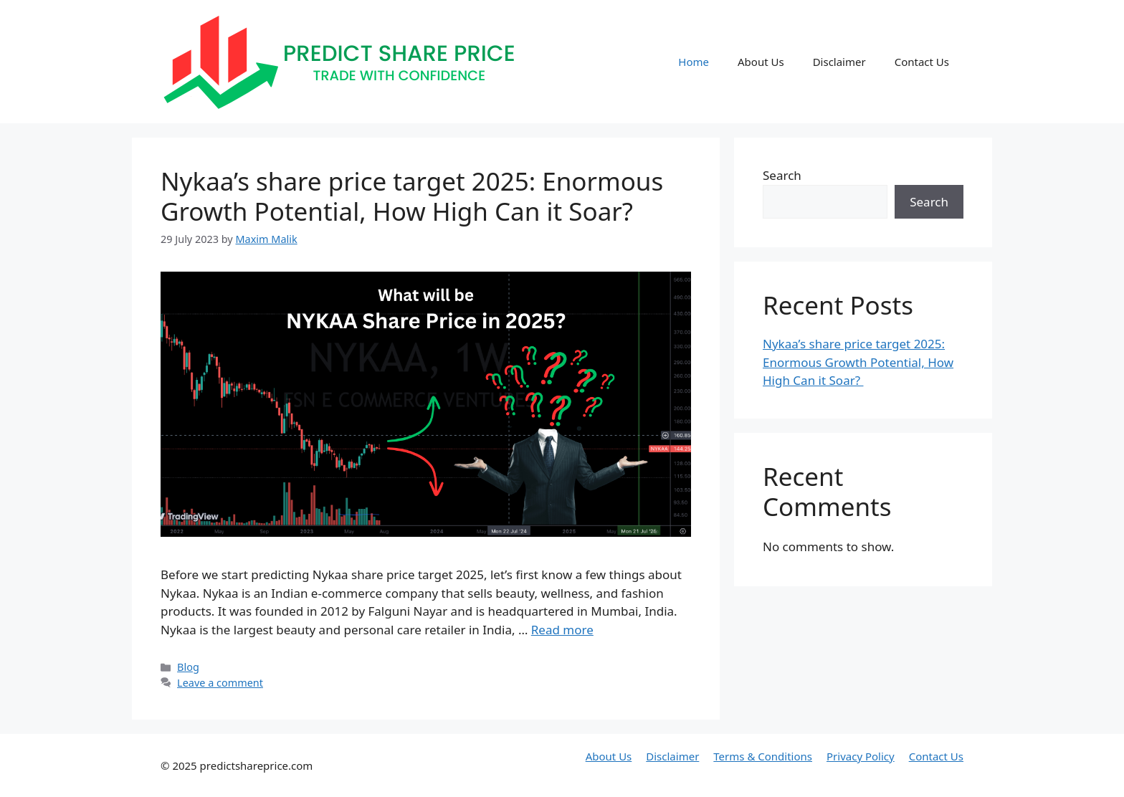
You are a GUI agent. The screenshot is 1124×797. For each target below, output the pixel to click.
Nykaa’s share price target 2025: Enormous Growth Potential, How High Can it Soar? (412, 196)
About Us (761, 61)
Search (782, 175)
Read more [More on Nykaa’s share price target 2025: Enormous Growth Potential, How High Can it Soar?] (562, 629)
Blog (188, 667)
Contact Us (922, 61)
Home (693, 61)
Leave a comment (220, 682)
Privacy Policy (861, 756)
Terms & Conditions (762, 756)
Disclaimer (839, 61)
